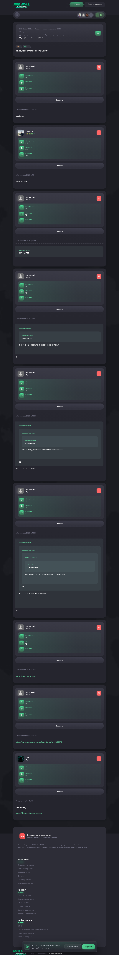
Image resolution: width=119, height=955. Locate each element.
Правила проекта (26, 933)
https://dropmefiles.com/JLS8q (29, 813)
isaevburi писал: (25, 328)
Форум (22, 32)
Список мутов (24, 906)
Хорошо (88, 946)
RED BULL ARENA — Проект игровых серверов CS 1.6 (40, 29)
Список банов (24, 903)
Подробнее (72, 946)
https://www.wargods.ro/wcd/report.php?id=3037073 (39, 742)
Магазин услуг (24, 872)
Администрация (25, 883)
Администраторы (26, 899)
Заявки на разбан (26, 910)
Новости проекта (26, 869)
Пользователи (24, 895)
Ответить (59, 100)
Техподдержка (24, 880)
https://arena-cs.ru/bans (26, 676)
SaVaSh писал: (24, 250)
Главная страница (26, 865)
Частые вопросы (25, 937)
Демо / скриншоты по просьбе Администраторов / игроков (44, 35)
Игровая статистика (27, 914)
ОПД (20, 926)
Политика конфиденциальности (33, 930)
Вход (76, 5)
